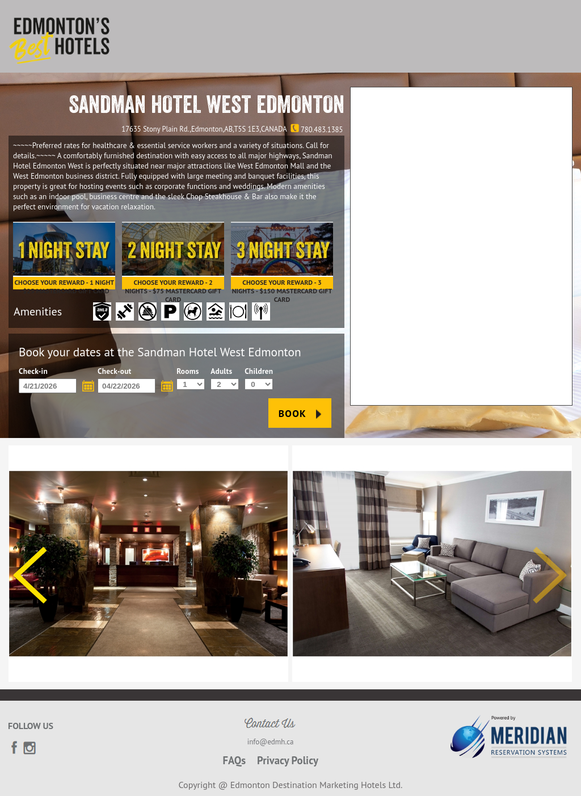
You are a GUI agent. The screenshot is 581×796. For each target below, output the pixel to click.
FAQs (234, 760)
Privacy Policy (287, 760)
